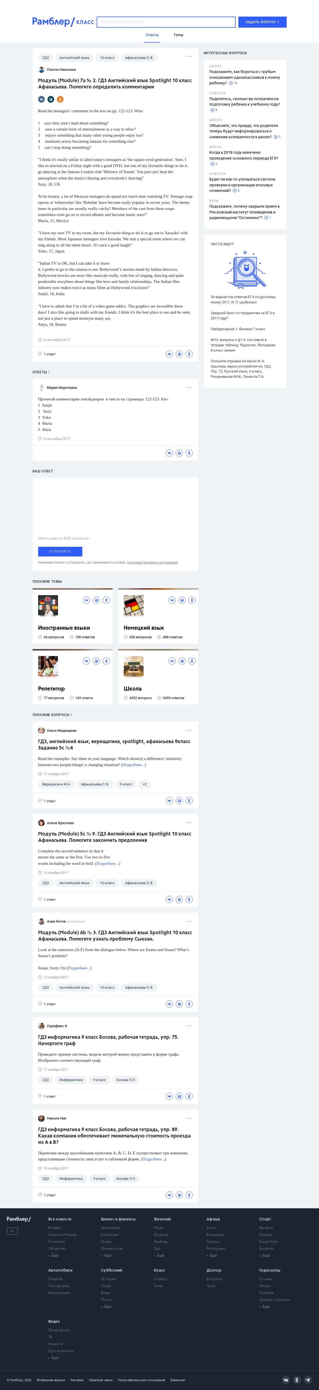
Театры (213, 1242)
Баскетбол (268, 1242)
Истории (108, 1279)
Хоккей (265, 1235)
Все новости (59, 1219)
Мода (159, 1228)
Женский (162, 1219)
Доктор (214, 1270)
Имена (265, 1286)
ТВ (50, 1337)
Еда (157, 1249)
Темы (158, 1286)
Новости (55, 1279)
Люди (106, 1286)
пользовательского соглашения (152, 562)
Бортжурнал (59, 1293)
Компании (110, 1235)
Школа (133, 689)
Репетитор (51, 689)
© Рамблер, (15, 1380)
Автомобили (60, 1270)
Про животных (61, 1351)
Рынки (106, 1242)
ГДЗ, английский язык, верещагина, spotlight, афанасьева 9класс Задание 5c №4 (114, 745)
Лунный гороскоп (274, 1300)
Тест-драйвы (59, 1286)
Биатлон (266, 1249)
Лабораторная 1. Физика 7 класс (238, 329)
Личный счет (112, 1249)
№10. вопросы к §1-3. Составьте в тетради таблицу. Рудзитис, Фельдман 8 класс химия (243, 345)
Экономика (110, 1228)
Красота (161, 1235)
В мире (54, 1228)
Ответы (160, 1279)
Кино (211, 1228)
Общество (57, 1249)
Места (106, 1300)
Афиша (213, 1219)
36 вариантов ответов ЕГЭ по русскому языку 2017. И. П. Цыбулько (243, 299)
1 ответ (47, 354)
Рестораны (216, 1249)
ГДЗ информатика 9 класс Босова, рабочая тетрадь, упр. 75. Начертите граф (108, 1040)
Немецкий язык (144, 628)
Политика (56, 1242)
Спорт (265, 1219)
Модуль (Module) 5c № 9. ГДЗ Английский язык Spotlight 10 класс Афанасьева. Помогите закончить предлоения (114, 837)
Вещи (105, 1293)
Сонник (265, 1279)
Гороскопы (270, 1270)
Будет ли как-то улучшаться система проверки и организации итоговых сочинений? (242, 185)
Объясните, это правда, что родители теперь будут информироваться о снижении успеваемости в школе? (243, 131)
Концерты (215, 1235)
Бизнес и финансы (118, 1219)
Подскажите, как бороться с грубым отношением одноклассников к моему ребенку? (244, 77)
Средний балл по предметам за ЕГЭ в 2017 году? (243, 315)
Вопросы (214, 1279)
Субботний (111, 1270)
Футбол (266, 1228)
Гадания (266, 1293)
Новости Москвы (62, 1235)
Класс (159, 1270)
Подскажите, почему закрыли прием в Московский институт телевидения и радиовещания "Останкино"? (244, 212)
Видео (54, 1322)
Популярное (59, 1330)
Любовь (161, 1242)
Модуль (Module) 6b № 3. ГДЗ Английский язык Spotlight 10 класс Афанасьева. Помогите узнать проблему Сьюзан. (115, 936)
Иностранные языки (64, 628)
